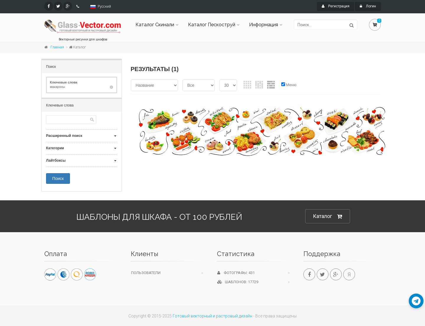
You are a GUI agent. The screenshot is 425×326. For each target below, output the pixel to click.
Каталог (327, 216)
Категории (55, 148)
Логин (368, 6)
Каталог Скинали (154, 24)
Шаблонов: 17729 (237, 282)
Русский (104, 6)
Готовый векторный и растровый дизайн (212, 316)
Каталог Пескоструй (211, 24)
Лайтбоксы (56, 160)
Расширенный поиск (64, 136)
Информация (263, 24)
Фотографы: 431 (236, 273)
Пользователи (146, 273)
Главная (57, 47)
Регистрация (335, 6)
